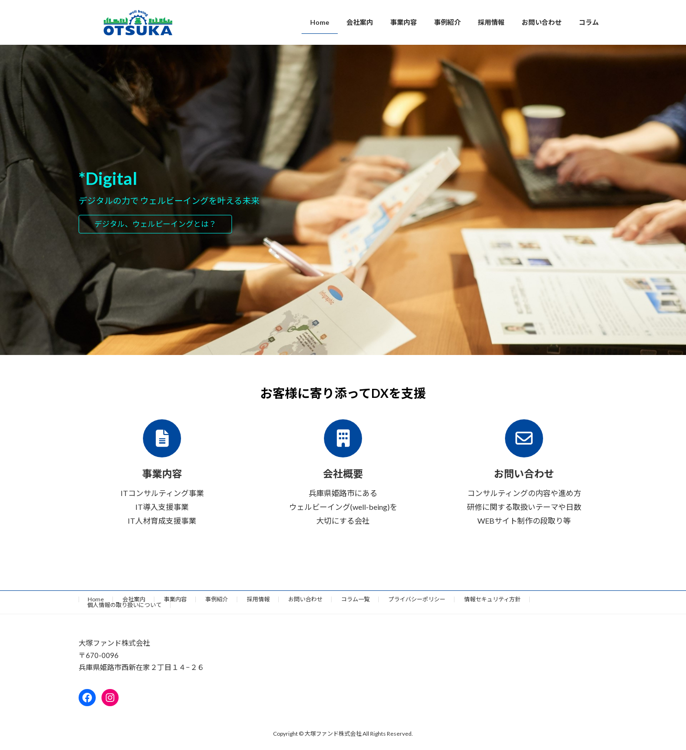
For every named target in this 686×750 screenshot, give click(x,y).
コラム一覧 (355, 599)
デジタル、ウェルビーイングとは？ (155, 223)
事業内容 (175, 599)
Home (96, 599)
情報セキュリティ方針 (492, 599)
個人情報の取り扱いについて (124, 604)
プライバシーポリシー (416, 599)
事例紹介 (216, 599)
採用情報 (258, 599)
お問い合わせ (305, 599)
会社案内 (133, 599)
